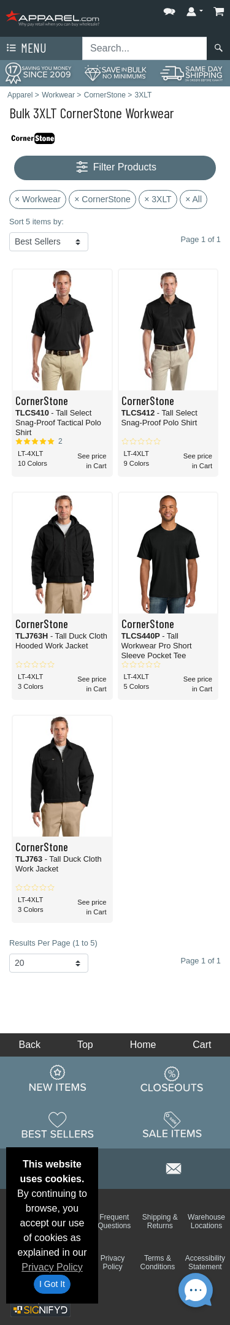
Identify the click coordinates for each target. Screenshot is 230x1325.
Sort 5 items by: (36, 221)
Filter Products (115, 167)
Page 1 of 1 (201, 960)
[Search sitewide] (144, 48)
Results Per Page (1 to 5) (53, 942)
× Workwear (38, 199)
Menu (25, 48)
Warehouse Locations (206, 1221)
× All (193, 199)
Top (85, 1044)
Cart (202, 1044)
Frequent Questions (114, 1221)
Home (143, 1044)
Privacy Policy (52, 1267)
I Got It (52, 1284)
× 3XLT (158, 199)
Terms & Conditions (157, 1262)
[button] (169, 9)
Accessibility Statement (205, 1262)
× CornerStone (102, 199)
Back (29, 1044)
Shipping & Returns (160, 1221)
